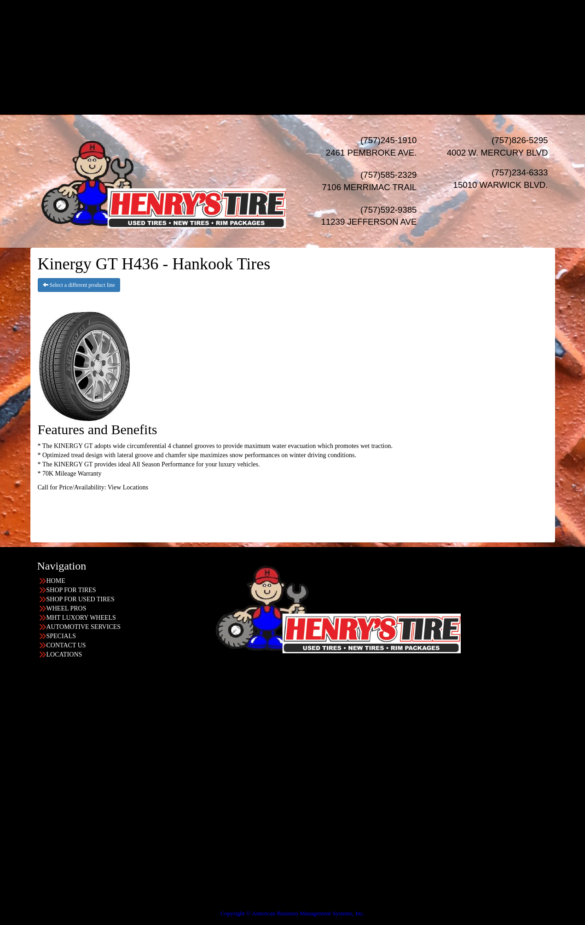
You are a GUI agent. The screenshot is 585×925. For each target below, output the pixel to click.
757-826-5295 (37, 704)
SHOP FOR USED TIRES (80, 599)
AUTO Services (302, 59)
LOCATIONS (302, 105)
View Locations (128, 487)
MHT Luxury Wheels (311, 50)
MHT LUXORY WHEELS (81, 617)
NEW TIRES (302, 13)
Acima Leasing (310, 96)
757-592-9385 (37, 851)
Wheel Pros (311, 40)
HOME (301, 3)
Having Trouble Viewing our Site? (44, 906)
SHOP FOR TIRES (71, 590)
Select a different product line (79, 285)
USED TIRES (302, 22)
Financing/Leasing (301, 77)
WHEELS (302, 31)
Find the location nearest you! (162, 676)
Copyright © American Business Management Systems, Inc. (292, 913)
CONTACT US (66, 645)
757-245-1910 (37, 777)
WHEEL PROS (66, 608)
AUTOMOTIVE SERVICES (83, 626)
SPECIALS (302, 68)
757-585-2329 (37, 814)
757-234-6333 (37, 741)
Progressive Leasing (311, 86)
